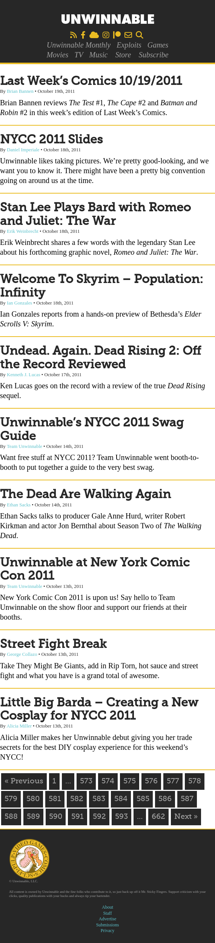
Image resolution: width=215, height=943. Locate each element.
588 (11, 817)
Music (98, 55)
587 (187, 799)
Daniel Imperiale (23, 149)
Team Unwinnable (24, 446)
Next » (186, 817)
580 (33, 799)
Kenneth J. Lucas (23, 374)
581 (55, 799)
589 (33, 817)
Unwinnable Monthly (79, 45)
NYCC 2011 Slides (51, 140)
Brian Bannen (20, 91)
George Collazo (22, 654)
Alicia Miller (18, 726)
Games (158, 45)
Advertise (108, 918)
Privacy (108, 930)
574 (107, 781)
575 (129, 781)
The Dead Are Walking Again (85, 495)
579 (11, 799)
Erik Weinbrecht (22, 231)
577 (173, 781)
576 (151, 781)
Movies (57, 55)
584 (120, 799)
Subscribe (154, 55)
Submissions (107, 925)
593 (121, 817)
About (107, 907)
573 (86, 781)
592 (99, 817)
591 (77, 817)
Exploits (129, 45)
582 (76, 799)
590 (55, 817)
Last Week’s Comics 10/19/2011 (91, 81)
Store (123, 55)
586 (165, 799)
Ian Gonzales (19, 303)
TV (78, 55)
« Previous (24, 781)
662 (158, 817)
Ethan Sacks (19, 505)
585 (143, 799)
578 (194, 781)
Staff (107, 913)
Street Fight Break (53, 644)
